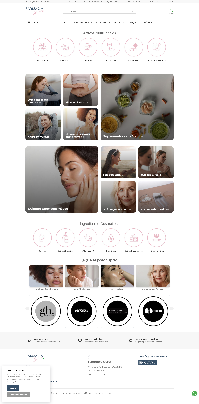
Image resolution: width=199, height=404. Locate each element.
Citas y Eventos (103, 22)
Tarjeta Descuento (80, 22)
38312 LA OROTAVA (96, 370)
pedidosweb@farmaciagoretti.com (101, 1)
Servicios (118, 22)
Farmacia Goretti (100, 362)
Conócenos (153, 1)
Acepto (13, 388)
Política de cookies (18, 395)
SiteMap (109, 393)
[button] (172, 308)
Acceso (169, 1)
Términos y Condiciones (69, 393)
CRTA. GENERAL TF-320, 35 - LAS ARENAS (105, 367)
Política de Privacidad (93, 393)
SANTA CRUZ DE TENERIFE (98, 374)
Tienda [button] (35, 22)
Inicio (66, 22)
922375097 (72, 1)
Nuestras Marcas (133, 1)
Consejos (132, 22)
